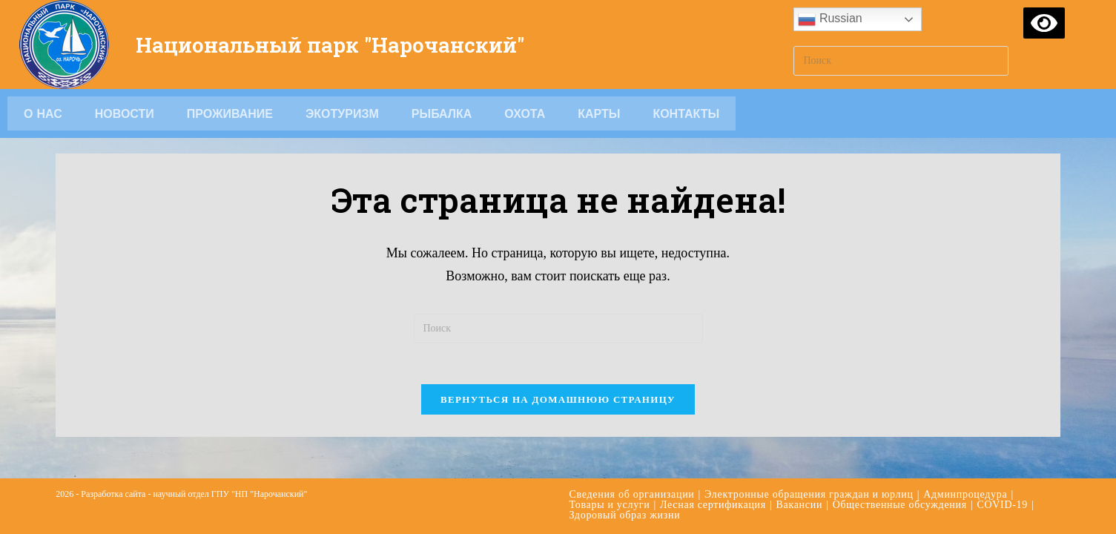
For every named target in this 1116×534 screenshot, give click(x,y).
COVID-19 (1002, 481)
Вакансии (799, 481)
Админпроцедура (965, 471)
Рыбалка (442, 113)
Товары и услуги (609, 481)
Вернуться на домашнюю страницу (558, 403)
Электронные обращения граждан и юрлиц (809, 471)
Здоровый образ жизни (625, 492)
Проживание (230, 113)
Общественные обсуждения (900, 481)
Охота (524, 113)
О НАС (43, 113)
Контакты (686, 113)
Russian (830, 19)
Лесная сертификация (713, 481)
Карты (599, 113)
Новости (124, 113)
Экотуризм (342, 113)
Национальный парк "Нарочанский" (343, 44)
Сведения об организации (632, 471)
